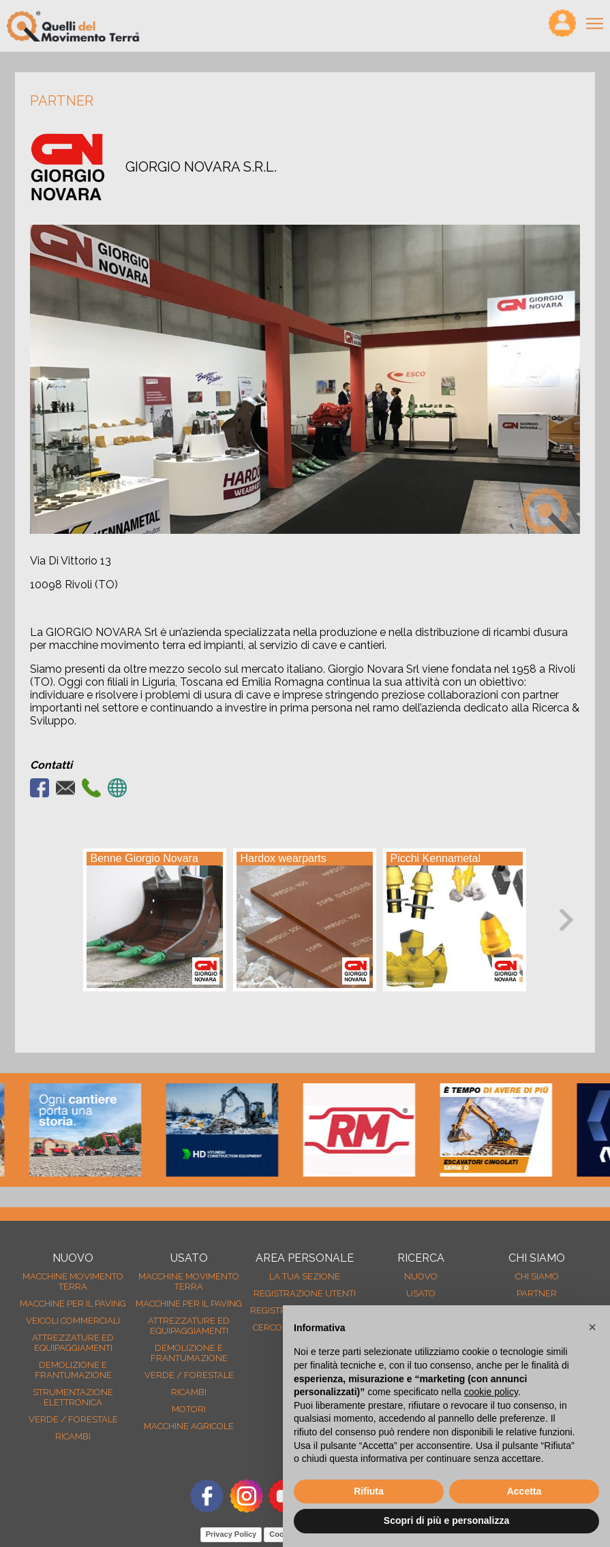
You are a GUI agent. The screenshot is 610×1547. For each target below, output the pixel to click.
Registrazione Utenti (305, 1293)
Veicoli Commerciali (73, 1320)
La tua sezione (304, 1276)
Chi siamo (537, 1276)
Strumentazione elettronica (73, 1397)
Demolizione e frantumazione (73, 1370)
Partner (537, 1293)
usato (421, 1293)
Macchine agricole (189, 1426)
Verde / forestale (73, 1419)
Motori (189, 1409)
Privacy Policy (231, 1534)
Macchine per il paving (73, 1303)
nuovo (421, 1276)
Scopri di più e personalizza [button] (446, 1520)
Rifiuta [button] (369, 1491)
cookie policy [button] (491, 1391)
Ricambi (73, 1436)
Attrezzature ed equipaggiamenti (73, 1343)
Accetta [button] (524, 1491)
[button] (592, 1327)
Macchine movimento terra (72, 1281)
